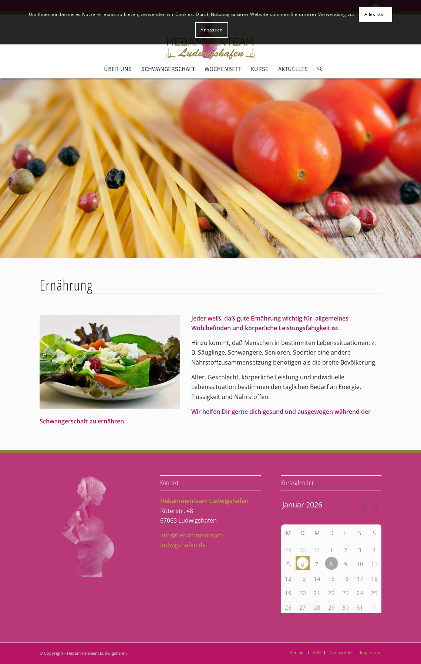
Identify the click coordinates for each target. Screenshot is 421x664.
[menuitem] (118, 69)
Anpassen (212, 30)
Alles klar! (375, 14)
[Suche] (317, 69)
